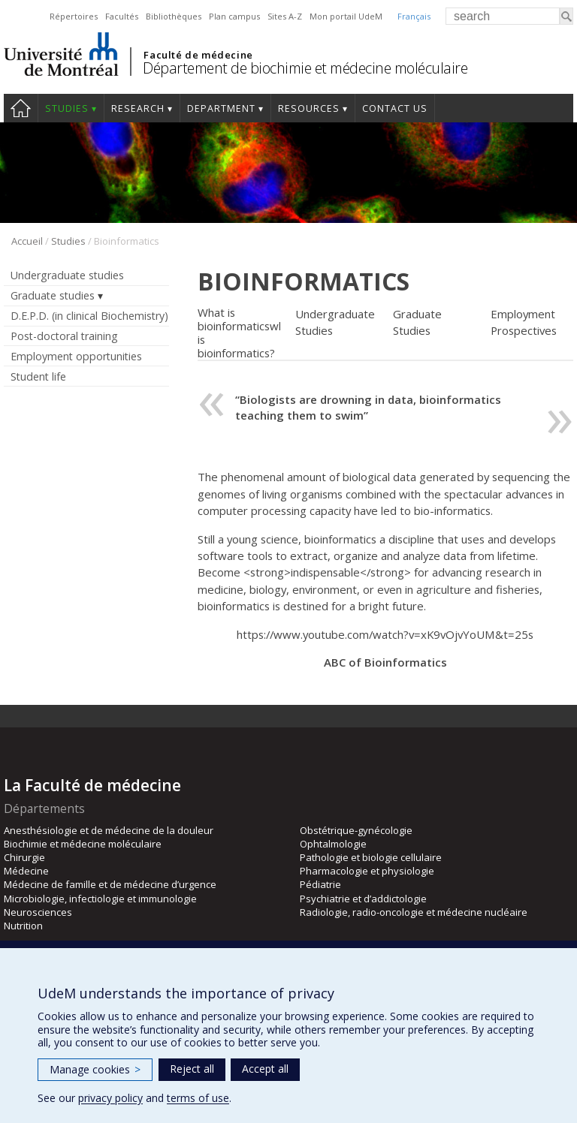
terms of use (198, 1098)
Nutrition (23, 925)
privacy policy (110, 1098)
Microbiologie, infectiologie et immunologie (100, 898)
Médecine (26, 871)
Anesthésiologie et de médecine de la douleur (108, 830)
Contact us (394, 108)
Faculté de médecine (197, 55)
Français (413, 16)
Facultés (121, 16)
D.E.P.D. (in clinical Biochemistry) (89, 316)
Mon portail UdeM (346, 16)
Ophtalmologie (333, 844)
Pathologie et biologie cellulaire (371, 857)
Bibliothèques (173, 16)
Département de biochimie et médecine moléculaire (305, 68)
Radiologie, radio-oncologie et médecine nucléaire (413, 912)
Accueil (27, 241)
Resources (309, 108)
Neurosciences (38, 912)
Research (138, 108)
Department (221, 108)
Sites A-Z (284, 16)
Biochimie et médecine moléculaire (83, 844)
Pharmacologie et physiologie (367, 871)
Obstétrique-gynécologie (356, 830)
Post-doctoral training (64, 336)
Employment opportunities (76, 356)
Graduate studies (53, 295)
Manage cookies (95, 1069)
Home (21, 108)
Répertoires (74, 16)
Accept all (265, 1068)
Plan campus (234, 16)
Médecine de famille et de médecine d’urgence (110, 884)
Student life (38, 376)
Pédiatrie (320, 884)
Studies (67, 108)
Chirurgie (24, 857)
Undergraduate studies (67, 275)
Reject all (192, 1068)
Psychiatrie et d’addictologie (363, 898)
